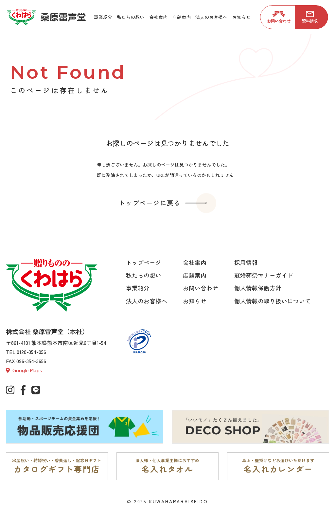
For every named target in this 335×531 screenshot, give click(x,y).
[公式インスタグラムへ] (10, 390)
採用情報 (246, 262)
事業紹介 (138, 288)
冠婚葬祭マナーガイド (263, 275)
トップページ (143, 262)
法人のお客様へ (146, 301)
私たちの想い (143, 275)
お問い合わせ (200, 288)
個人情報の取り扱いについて (272, 301)
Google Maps (24, 370)
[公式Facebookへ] (23, 390)
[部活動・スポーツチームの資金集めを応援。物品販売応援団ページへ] (84, 426)
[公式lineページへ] (35, 390)
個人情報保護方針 (257, 288)
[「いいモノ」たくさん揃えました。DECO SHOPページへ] (250, 426)
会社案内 (194, 262)
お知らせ (194, 301)
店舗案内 (194, 275)
